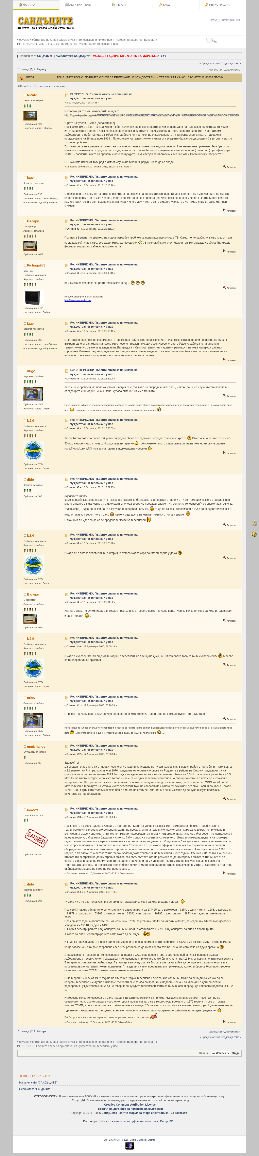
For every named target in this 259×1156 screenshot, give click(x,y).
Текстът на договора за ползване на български (130, 1108)
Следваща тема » (231, 63)
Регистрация (231, 20)
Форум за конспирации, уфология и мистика (129, 1121)
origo (31, 371)
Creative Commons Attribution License (130, 1104)
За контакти (179, 1112)
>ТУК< (161, 56)
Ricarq (32, 95)
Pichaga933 (36, 265)
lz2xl (30, 420)
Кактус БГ (166, 1121)
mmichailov (36, 746)
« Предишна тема (210, 63)
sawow (32, 809)
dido (30, 479)
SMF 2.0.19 (109, 1140)
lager (31, 177)
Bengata (149, 39)
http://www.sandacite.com (78, 300)
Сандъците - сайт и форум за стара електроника (135, 1112)
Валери (33, 221)
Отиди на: (204, 1053)
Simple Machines (138, 1140)
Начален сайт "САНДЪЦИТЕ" (38, 1082)
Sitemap (151, 1140)
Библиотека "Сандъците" (35, 1089)
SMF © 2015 (122, 1140)
